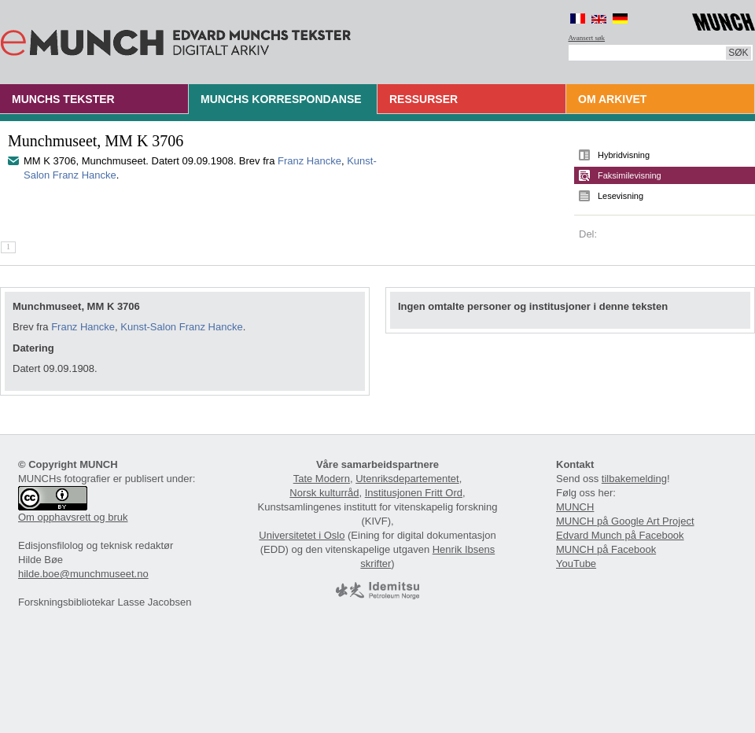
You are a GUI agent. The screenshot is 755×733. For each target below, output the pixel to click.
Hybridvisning (624, 155)
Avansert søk (587, 38)
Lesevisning (620, 196)
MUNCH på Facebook (606, 549)
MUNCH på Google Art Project (625, 521)
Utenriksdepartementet (407, 478)
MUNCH (575, 507)
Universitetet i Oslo (301, 535)
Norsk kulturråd (324, 493)
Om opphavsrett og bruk (72, 517)
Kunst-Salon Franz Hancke (181, 327)
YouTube (576, 563)
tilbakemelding (634, 478)
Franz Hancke (309, 161)
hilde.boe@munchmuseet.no (83, 574)
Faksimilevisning (629, 175)
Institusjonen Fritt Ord (413, 493)
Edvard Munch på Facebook (620, 535)
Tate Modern (321, 478)
